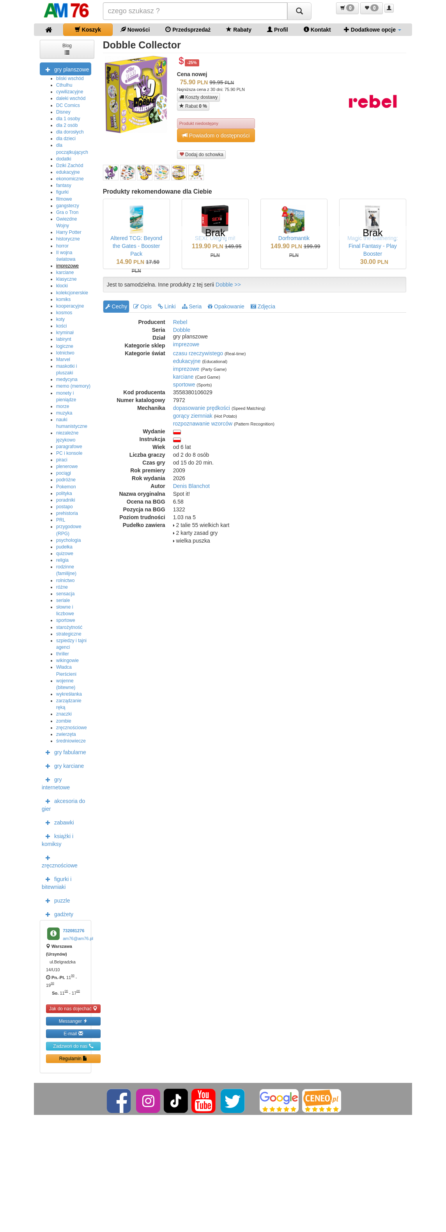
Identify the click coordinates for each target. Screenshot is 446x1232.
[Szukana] (195, 11)
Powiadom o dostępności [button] (216, 135)
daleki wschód (70, 98)
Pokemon (66, 487)
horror (62, 246)
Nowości (135, 29)
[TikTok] (176, 1100)
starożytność (69, 627)
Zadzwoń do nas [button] (73, 1046)
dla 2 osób (67, 125)
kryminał (65, 332)
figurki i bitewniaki (56, 882)
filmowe (64, 199)
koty (60, 319)
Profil (277, 29)
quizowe (64, 553)
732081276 (73, 930)
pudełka (64, 547)
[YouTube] (204, 1100)
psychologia (68, 540)
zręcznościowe (71, 727)
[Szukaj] (299, 11)
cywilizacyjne (69, 91)
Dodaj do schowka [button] (201, 154)
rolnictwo (65, 580)
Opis (142, 306)
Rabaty (238, 29)
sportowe (65, 620)
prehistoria (67, 513)
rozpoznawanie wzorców (203, 423)
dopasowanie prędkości (201, 408)
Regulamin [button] (73, 1058)
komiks (63, 299)
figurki (62, 192)
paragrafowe (69, 446)
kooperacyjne (70, 306)
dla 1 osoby (68, 118)
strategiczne (68, 634)
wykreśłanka (69, 694)
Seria (192, 306)
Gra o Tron (67, 212)
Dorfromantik (294, 238)
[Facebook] (119, 1100)
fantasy (63, 185)
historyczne (68, 239)
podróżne (66, 479)
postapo (64, 506)
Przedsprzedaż (188, 29)
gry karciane (63, 765)
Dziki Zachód (69, 165)
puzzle (56, 900)
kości (61, 326)
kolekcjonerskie (72, 293)
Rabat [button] (193, 106)
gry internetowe (56, 782)
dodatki (63, 159)
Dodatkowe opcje (372, 29)
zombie (63, 721)
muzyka (64, 413)
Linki (167, 306)
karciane (65, 272)
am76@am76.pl (78, 938)
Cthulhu (64, 85)
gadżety (57, 914)
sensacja (65, 593)
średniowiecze (71, 741)
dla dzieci (66, 138)
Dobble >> (228, 284)
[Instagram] (148, 1100)
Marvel (63, 359)
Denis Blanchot (191, 486)
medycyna (67, 379)
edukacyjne (68, 172)
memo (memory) (73, 386)
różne (62, 587)
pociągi (63, 473)
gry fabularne (64, 752)
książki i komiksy (57, 839)
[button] (347, 8)
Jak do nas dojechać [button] (73, 1008)
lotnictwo (65, 353)
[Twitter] (233, 1100)
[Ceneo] (321, 1100)
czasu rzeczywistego (198, 353)
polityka (64, 493)
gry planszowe (65, 69)
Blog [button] (67, 48)
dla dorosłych (70, 132)
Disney (63, 112)
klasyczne (66, 279)
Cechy (116, 306)
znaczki (64, 714)
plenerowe (67, 466)
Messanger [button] (73, 1021)
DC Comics (68, 105)
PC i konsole (69, 453)
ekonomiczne (70, 179)
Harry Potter (68, 232)
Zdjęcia (263, 306)
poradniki (65, 500)
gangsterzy (67, 205)
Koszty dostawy (198, 97)
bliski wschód (70, 78)
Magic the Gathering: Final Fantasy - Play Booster (372, 246)
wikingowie (67, 660)
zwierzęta (66, 734)
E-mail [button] (73, 1033)
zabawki (58, 822)
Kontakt (317, 29)
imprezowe (67, 266)
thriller (62, 654)
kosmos (64, 312)
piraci (61, 460)
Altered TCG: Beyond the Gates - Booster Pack (136, 246)
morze (62, 406)
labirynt (63, 339)
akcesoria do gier (63, 804)
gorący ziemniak (192, 416)
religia (62, 560)
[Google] (279, 1100)
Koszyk (88, 29)
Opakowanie (226, 306)
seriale (63, 600)
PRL (60, 520)
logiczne (64, 346)
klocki (62, 285)
